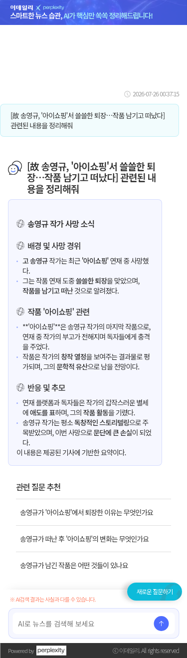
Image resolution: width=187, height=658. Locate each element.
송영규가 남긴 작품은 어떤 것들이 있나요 (74, 565)
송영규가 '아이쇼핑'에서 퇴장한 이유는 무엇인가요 (86, 512)
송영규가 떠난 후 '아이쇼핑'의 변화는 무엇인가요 (84, 539)
